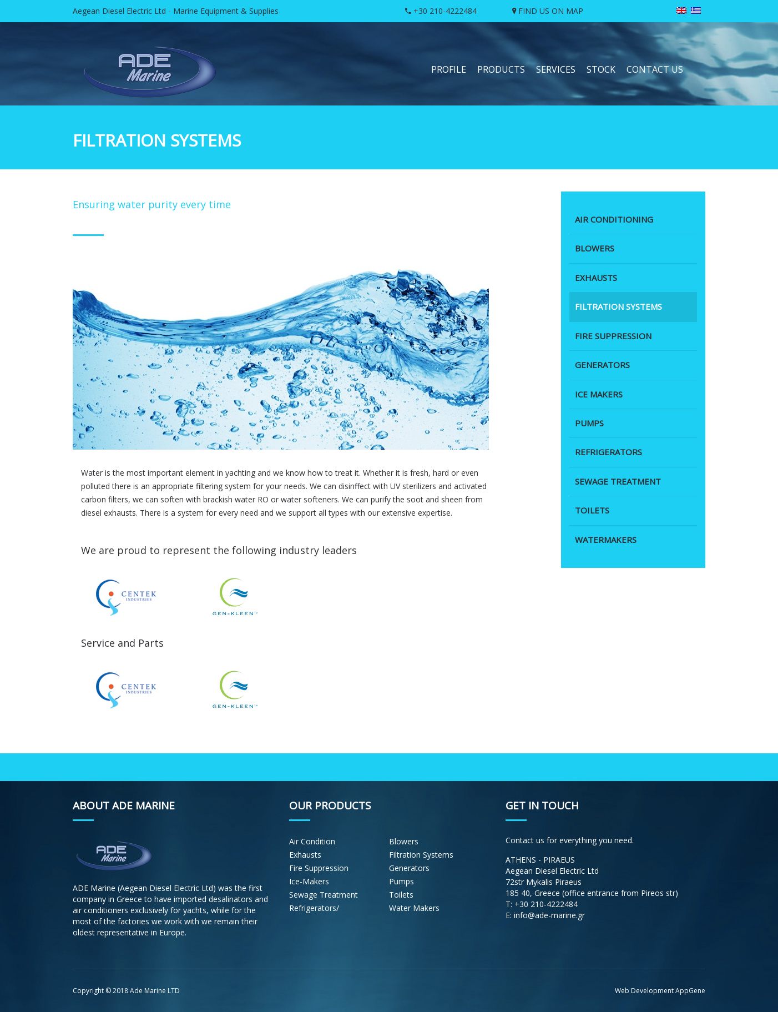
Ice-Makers (309, 881)
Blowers (403, 841)
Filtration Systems (421, 854)
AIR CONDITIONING (614, 219)
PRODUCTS (501, 69)
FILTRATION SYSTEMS (618, 306)
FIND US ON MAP (547, 11)
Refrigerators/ (314, 908)
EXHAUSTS (596, 277)
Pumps (401, 881)
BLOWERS (594, 248)
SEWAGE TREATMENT (618, 481)
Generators (409, 868)
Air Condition (312, 841)
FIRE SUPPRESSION (613, 335)
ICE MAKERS (599, 394)
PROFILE (448, 69)
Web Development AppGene (660, 990)
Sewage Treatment (323, 894)
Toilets (401, 894)
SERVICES (555, 69)
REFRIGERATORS (608, 451)
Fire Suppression (318, 868)
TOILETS (592, 510)
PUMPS (589, 423)
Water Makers (414, 908)
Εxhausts (305, 854)
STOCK (601, 69)
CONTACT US (655, 69)
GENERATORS (602, 364)
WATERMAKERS (605, 539)
